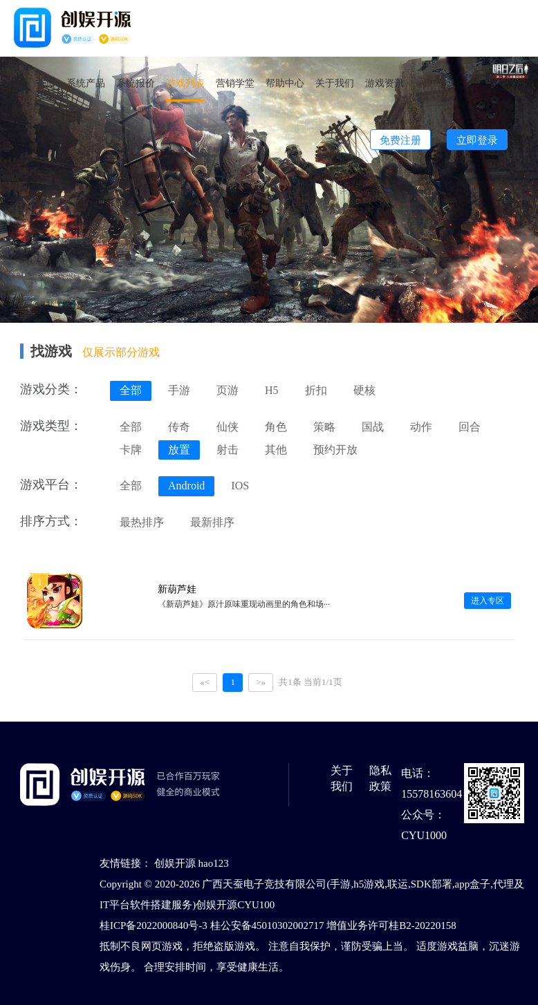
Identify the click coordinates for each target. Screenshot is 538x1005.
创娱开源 (175, 863)
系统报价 (135, 83)
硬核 (364, 390)
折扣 (316, 390)
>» (261, 682)
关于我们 (334, 83)
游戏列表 (185, 83)
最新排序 (212, 522)
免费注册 (400, 140)
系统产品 (85, 83)
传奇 (179, 427)
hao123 (213, 863)
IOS (240, 485)
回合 (469, 427)
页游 (227, 390)
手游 (179, 390)
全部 (131, 390)
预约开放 (335, 449)
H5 (272, 390)
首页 (45, 83)
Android (186, 485)
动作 (421, 427)
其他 (276, 449)
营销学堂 (235, 83)
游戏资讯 (384, 83)
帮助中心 (285, 83)
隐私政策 (380, 778)
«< (205, 682)
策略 (324, 427)
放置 (179, 449)
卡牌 (131, 449)
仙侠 (227, 427)
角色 (276, 427)
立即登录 (477, 140)
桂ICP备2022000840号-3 (153, 925)
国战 (373, 427)
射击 (227, 449)
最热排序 (142, 522)
